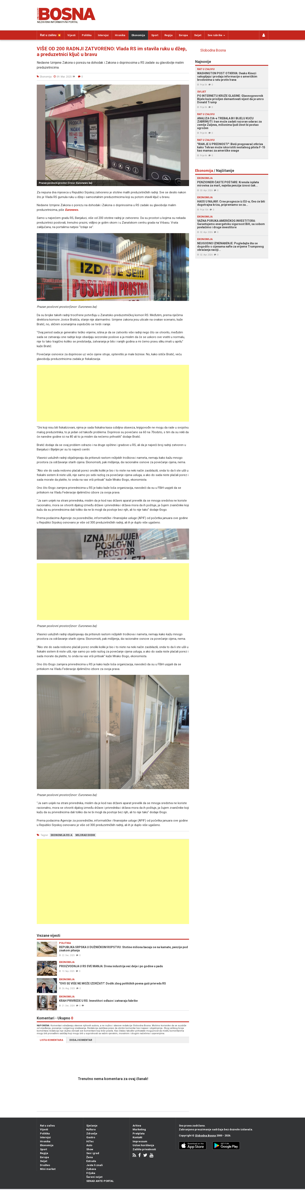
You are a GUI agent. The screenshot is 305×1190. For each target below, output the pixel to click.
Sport (154, 35)
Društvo (45, 1165)
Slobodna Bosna (213, 50)
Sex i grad (92, 1153)
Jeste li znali (94, 1165)
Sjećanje (91, 1125)
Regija (168, 35)
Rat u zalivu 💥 (50, 35)
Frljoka (90, 1173)
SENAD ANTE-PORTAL (100, 1180)
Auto (89, 1145)
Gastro (90, 1137)
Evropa (183, 35)
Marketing (139, 1129)
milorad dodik (85, 835)
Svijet (197, 35)
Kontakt (137, 1137)
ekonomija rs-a (61, 835)
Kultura (91, 1129)
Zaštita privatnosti (144, 1149)
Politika (87, 35)
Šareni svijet (94, 1176)
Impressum (140, 1141)
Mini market (47, 1169)
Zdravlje (91, 1133)
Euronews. (72, 210)
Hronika (120, 35)
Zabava (91, 1169)
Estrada (91, 1161)
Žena (89, 1157)
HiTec (90, 1141)
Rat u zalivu (47, 1125)
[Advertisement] (113, 393)
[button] (185, 88)
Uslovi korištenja (143, 1145)
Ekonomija (138, 35)
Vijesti (71, 35)
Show (89, 1149)
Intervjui (103, 35)
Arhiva (137, 1125)
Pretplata (139, 1133)
